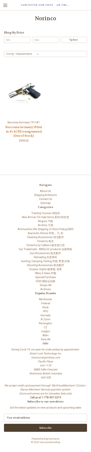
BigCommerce (51, 439)
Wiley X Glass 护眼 (45, 273)
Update (73, 39)
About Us (45, 191)
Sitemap (45, 203)
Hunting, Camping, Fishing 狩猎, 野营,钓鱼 (45, 261)
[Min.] (17, 40)
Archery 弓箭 (45, 225)
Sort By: (10, 53)
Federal (45, 303)
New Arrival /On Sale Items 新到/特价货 (45, 217)
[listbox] (28, 54)
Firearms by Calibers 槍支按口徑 (46, 245)
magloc (45, 331)
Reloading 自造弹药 (45, 257)
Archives (45, 289)
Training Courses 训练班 (45, 213)
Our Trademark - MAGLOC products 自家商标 (45, 249)
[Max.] (45, 40)
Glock (45, 307)
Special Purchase (45, 277)
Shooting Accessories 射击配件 (45, 265)
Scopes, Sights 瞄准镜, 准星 (45, 269)
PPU (45, 311)
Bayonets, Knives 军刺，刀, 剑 (45, 233)
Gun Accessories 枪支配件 (45, 253)
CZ (45, 327)
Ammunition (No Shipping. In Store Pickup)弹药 (46, 229)
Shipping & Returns (45, 195)
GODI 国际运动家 (45, 281)
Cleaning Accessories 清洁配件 (45, 237)
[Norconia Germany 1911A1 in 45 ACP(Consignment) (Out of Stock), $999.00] (24, 92)
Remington (45, 323)
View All (45, 339)
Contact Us (45, 199)
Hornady (46, 315)
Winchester (45, 299)
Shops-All (45, 285)
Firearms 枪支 (45, 241)
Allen (45, 335)
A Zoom (45, 319)
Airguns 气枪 (45, 221)
